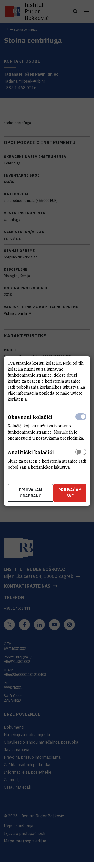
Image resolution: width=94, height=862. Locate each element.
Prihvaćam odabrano (30, 492)
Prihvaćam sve (70, 492)
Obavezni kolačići (30, 417)
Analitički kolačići (31, 452)
